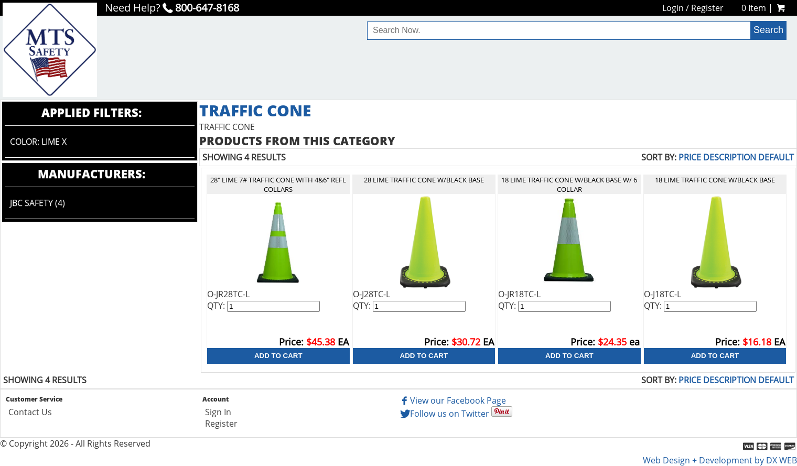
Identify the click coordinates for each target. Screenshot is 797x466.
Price (689, 157)
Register (707, 8)
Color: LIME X (38, 141)
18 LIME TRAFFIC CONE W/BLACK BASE (715, 180)
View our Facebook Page (452, 400)
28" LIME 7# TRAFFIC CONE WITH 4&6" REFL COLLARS (278, 184)
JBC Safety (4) (37, 203)
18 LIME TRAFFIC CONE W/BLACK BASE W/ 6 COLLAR (569, 184)
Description (729, 157)
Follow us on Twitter (444, 413)
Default (776, 157)
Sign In (218, 412)
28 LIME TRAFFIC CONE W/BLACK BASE (424, 180)
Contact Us (30, 412)
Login (673, 8)
